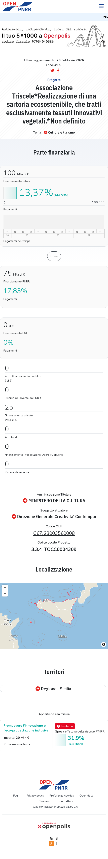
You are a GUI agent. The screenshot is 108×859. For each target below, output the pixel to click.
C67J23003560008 (54, 533)
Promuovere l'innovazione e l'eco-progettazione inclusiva (25, 728)
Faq (15, 796)
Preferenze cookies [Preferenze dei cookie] (62, 796)
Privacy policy (35, 796)
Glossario (45, 801)
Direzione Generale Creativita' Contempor (54, 516)
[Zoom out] (5, 594)
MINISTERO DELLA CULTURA (54, 500)
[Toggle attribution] (103, 644)
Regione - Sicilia (53, 688)
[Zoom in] (5, 588)
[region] (54, 616)
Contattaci (66, 801)
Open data (86, 796)
